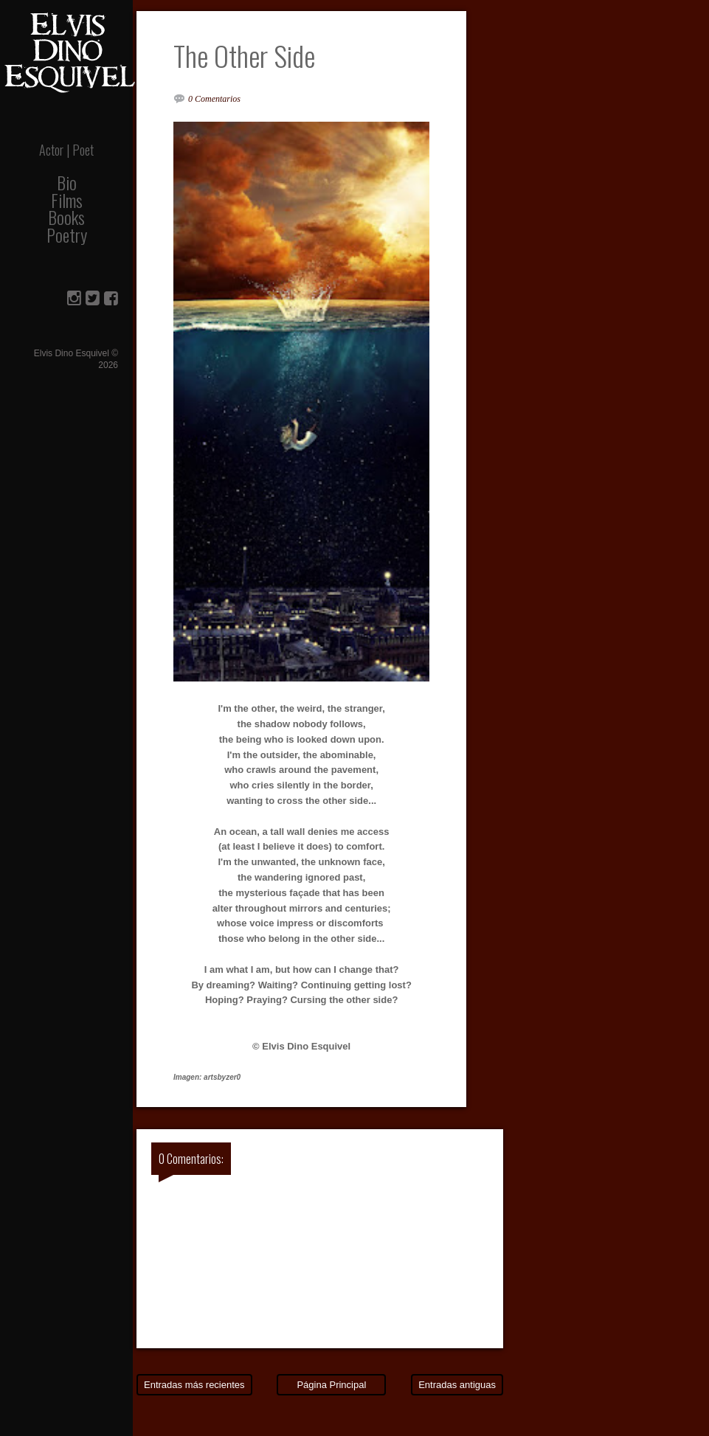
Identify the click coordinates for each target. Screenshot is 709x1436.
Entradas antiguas (457, 1384)
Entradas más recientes (194, 1384)
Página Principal (331, 1384)
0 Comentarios (214, 99)
